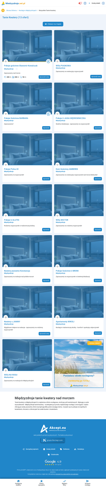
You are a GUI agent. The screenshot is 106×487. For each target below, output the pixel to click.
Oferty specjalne (41, 483)
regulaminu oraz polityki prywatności (67, 474)
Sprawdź (46, 128)
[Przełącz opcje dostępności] (85, 3)
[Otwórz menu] (103, 3)
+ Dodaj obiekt (94, 343)
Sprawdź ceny (44, 77)
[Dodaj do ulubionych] (6, 61)
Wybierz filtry (64, 483)
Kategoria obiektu (18, 483)
